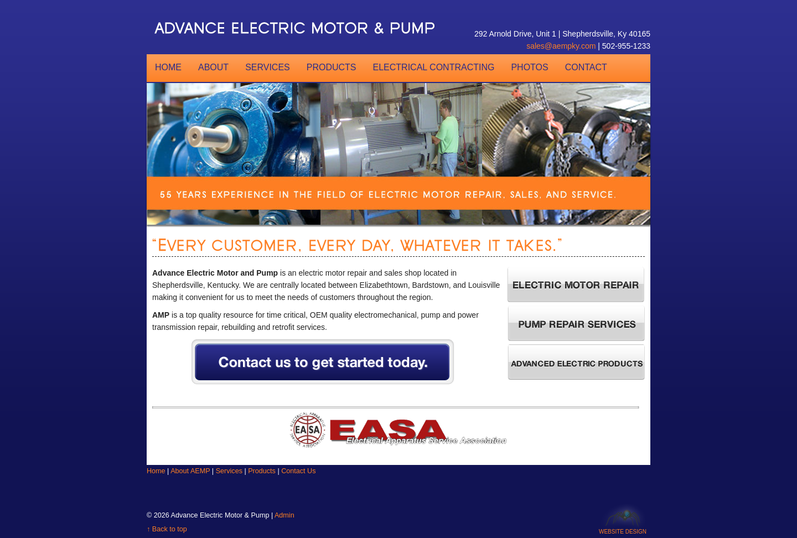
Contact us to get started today (330, 366)
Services (267, 67)
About (213, 67)
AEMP (299, 28)
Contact (586, 67)
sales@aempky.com (561, 46)
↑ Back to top (167, 529)
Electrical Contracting (434, 67)
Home (168, 67)
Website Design (622, 530)
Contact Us (298, 471)
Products (331, 67)
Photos (529, 67)
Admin (284, 515)
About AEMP (190, 471)
